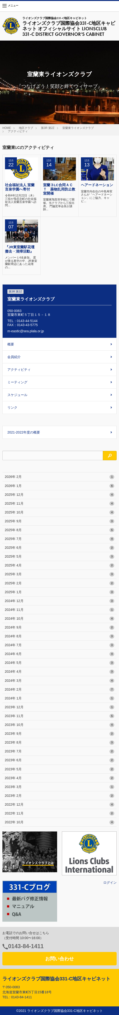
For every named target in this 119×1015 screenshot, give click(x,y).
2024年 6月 (59, 654)
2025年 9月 (59, 521)
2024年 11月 (59, 610)
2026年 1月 (59, 486)
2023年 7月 (59, 751)
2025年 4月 (59, 565)
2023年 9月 (59, 734)
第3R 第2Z (48, 128)
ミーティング (17, 382)
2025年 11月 (59, 504)
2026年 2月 (59, 477)
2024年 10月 (59, 619)
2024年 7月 (59, 645)
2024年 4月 (59, 672)
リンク (12, 407)
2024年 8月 (59, 636)
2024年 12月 (59, 601)
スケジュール (17, 395)
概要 (10, 344)
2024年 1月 (59, 698)
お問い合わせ (59, 958)
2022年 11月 (59, 813)
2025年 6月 (59, 548)
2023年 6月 (59, 760)
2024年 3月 (59, 681)
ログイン (110, 882)
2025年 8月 (59, 530)
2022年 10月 (59, 822)
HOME (6, 128)
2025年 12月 (59, 495)
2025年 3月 (59, 574)
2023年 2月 (59, 796)
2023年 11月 (59, 716)
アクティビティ (18, 131)
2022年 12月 (59, 805)
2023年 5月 (59, 769)
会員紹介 (14, 357)
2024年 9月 (59, 627)
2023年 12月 (59, 707)
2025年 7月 (59, 539)
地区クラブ (26, 128)
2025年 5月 (59, 557)
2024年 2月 (59, 689)
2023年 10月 (59, 725)
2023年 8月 (59, 742)
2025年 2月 (59, 583)
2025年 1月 (59, 592)
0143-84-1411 (26, 946)
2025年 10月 (59, 512)
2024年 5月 (59, 663)
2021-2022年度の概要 (23, 432)
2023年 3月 (59, 787)
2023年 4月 (59, 778)
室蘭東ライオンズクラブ (78, 128)
